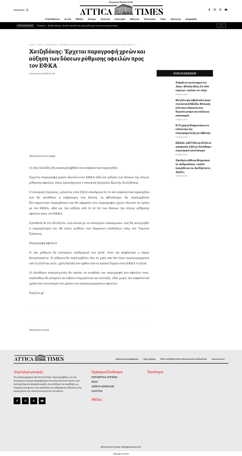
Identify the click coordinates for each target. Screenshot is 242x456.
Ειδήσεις (40, 44)
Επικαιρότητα (51, 44)
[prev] (219, 26)
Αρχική (32, 44)
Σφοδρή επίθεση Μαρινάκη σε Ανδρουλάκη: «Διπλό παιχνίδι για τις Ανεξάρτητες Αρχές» (192, 154)
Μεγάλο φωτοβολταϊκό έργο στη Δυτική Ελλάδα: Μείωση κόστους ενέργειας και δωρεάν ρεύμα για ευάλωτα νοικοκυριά (193, 104)
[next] (224, 26)
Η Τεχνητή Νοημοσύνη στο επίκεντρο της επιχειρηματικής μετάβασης (192, 122)
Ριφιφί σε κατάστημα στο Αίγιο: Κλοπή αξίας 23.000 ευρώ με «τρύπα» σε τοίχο (193, 85)
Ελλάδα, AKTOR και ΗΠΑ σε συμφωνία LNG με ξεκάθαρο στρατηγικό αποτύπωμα (191, 138)
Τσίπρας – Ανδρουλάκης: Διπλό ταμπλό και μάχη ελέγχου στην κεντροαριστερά (77, 25)
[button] (22, 9)
